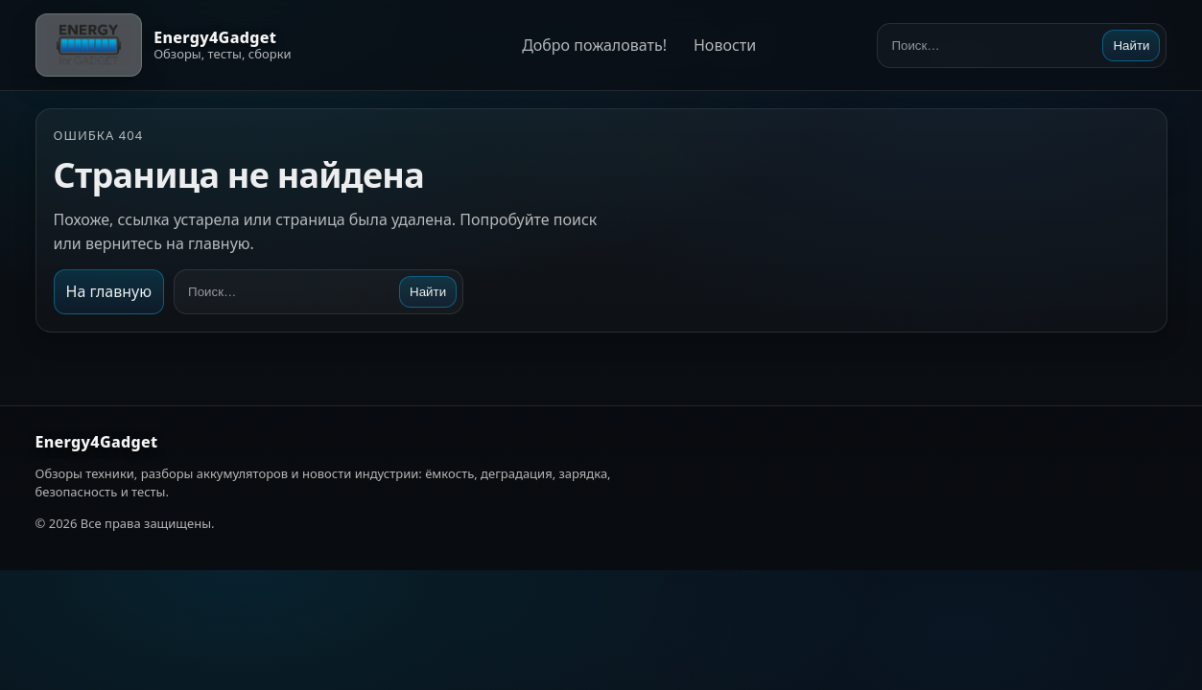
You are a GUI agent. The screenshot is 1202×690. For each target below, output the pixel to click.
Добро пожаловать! (594, 45)
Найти (1131, 45)
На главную (109, 291)
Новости (725, 45)
